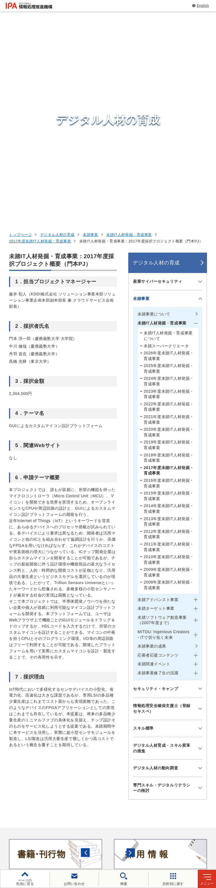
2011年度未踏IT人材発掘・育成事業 (169, 357)
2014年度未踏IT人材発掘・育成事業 (169, 318)
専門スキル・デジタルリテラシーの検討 (161, 598)
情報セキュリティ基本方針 (45, 843)
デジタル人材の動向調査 (155, 577)
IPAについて (170, 780)
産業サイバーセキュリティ (157, 91)
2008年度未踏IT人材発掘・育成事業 (169, 395)
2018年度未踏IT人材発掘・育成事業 (169, 267)
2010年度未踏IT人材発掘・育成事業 (169, 369)
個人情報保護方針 (109, 834)
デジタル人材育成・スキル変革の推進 (161, 558)
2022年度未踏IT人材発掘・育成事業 (169, 216)
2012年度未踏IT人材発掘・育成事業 (169, 344)
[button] (8, 664)
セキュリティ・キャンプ (155, 498)
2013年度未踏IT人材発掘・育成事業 (169, 331)
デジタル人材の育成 (57, 44)
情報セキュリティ (177, 717)
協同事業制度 (121, 843)
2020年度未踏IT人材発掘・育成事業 (169, 242)
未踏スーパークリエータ (166, 155)
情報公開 (89, 843)
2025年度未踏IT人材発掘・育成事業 (169, 178)
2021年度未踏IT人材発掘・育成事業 (169, 229)
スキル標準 (143, 538)
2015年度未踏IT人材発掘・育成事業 (169, 306)
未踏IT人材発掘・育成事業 (129, 44)
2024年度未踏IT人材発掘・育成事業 (169, 191)
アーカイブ (191, 843)
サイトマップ (157, 843)
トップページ (20, 44)
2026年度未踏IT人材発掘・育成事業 (169, 165)
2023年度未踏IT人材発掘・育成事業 (169, 204)
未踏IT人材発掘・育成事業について (168, 146)
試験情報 (166, 731)
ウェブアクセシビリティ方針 (163, 834)
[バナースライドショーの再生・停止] (123, 687)
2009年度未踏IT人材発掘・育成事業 (169, 382)
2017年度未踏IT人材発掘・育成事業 (40, 51)
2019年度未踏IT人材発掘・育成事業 (169, 255)
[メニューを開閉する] (199, 91)
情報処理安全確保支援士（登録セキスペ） (161, 518)
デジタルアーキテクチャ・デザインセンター (118, 757)
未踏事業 (90, 44)
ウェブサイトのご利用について (52, 834)
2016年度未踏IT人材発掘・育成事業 (169, 293)
